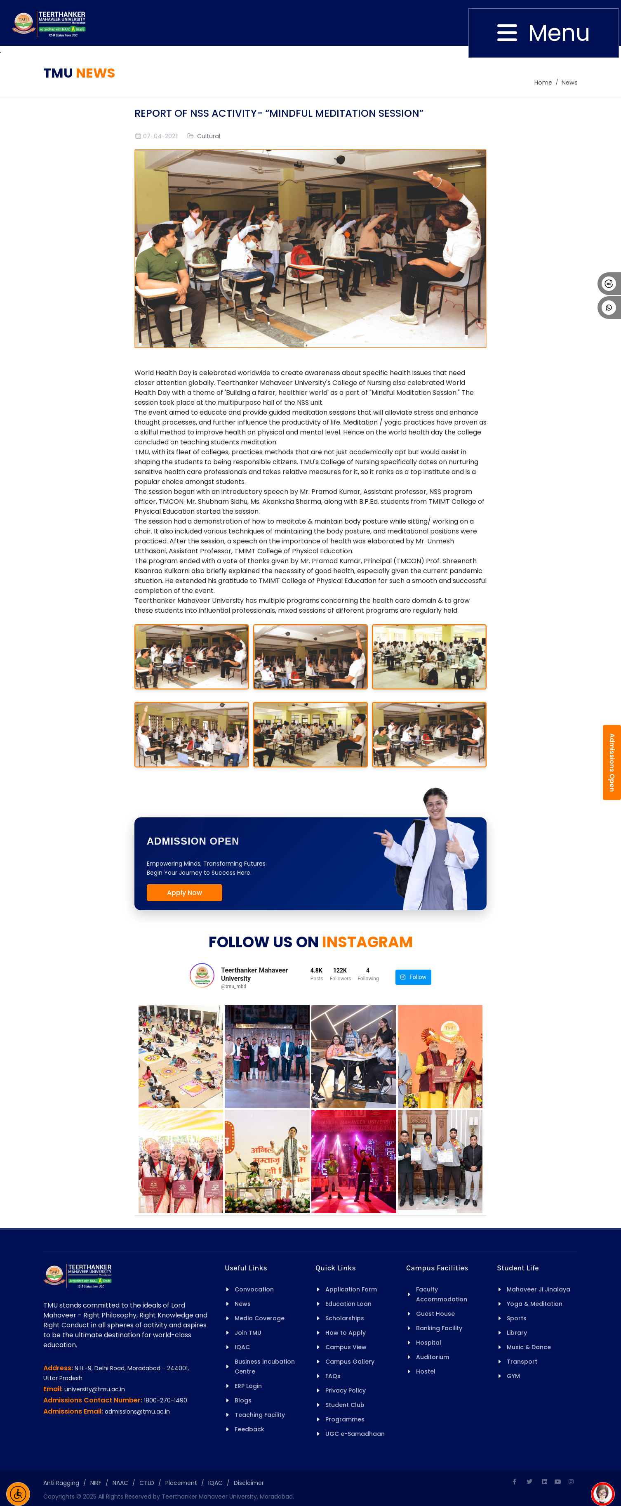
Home (543, 82)
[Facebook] (514, 1481)
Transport (522, 1361)
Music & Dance (529, 1347)
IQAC (242, 1347)
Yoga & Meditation (534, 1304)
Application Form (351, 1289)
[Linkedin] (544, 1481)
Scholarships (344, 1318)
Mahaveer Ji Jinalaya (538, 1289)
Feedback (249, 1429)
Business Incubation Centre (265, 1366)
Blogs (243, 1400)
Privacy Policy (345, 1390)
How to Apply (345, 1333)
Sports (517, 1318)
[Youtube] (558, 1481)
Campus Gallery (349, 1361)
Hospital (428, 1342)
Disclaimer (249, 1483)
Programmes (345, 1419)
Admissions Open (612, 762)
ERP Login (248, 1386)
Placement (181, 1483)
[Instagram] (571, 1481)
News (570, 82)
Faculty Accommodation (441, 1294)
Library (517, 1333)
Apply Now (184, 892)
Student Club (345, 1405)
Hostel (425, 1371)
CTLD (146, 1483)
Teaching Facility (260, 1415)
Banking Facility (439, 1328)
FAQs (333, 1376)
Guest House (435, 1314)
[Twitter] (529, 1481)
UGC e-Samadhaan (355, 1434)
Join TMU (248, 1333)
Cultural (208, 136)
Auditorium (432, 1357)
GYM (513, 1376)
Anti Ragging (61, 1483)
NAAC (120, 1483)
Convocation (254, 1289)
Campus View (346, 1347)
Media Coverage (260, 1318)
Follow (413, 977)
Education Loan (348, 1304)
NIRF (95, 1483)
